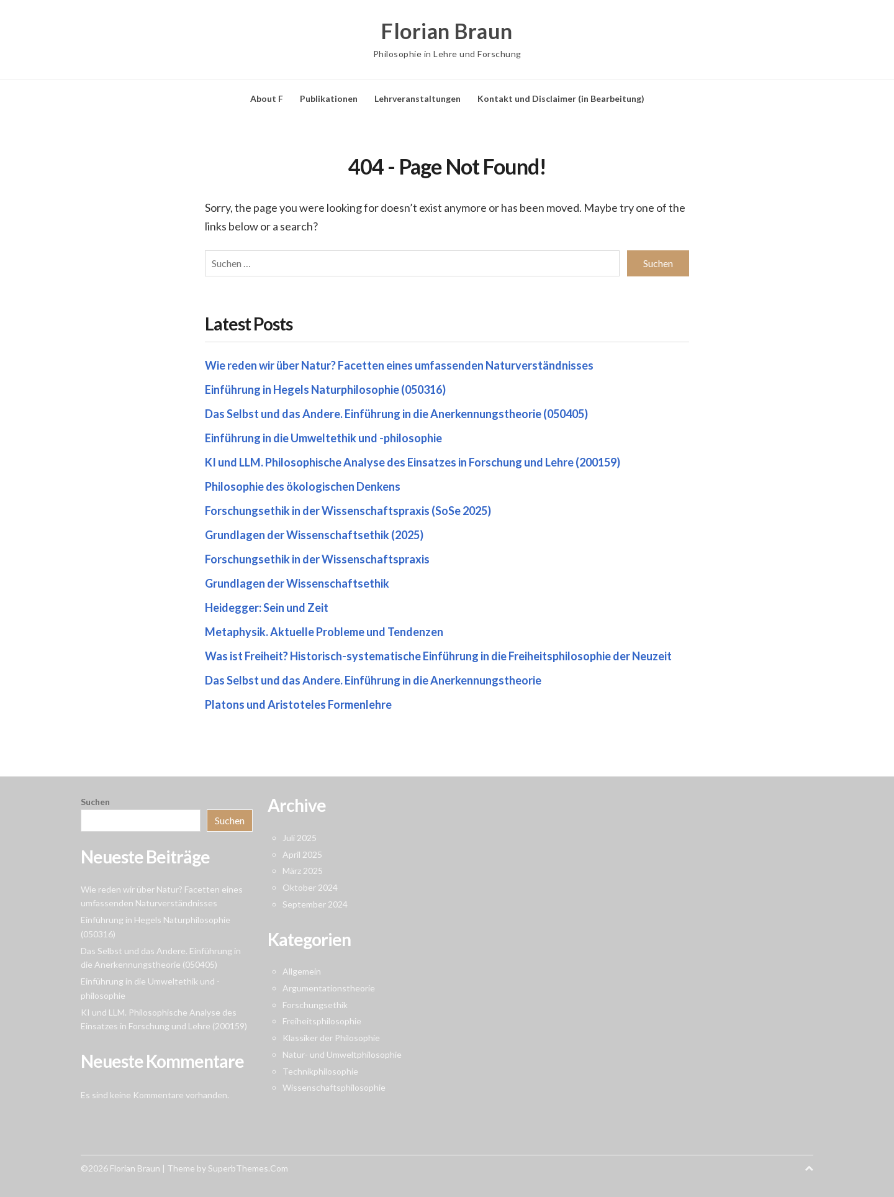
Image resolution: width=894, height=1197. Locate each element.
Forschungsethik (315, 1004)
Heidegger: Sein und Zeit (266, 607)
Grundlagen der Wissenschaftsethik (297, 583)
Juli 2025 (299, 837)
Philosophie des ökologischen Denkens (302, 486)
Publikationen (329, 98)
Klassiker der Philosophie (331, 1037)
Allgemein (301, 971)
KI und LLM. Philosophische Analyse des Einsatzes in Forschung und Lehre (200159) (412, 462)
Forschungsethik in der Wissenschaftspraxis (317, 559)
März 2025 (302, 870)
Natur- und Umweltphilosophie (342, 1054)
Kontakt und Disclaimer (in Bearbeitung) (560, 98)
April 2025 (302, 854)
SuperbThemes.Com (248, 1168)
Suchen (95, 801)
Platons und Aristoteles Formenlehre (298, 704)
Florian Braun (447, 31)
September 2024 (315, 904)
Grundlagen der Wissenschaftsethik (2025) (314, 535)
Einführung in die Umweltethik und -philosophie (323, 438)
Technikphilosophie (320, 1071)
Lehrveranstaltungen (417, 98)
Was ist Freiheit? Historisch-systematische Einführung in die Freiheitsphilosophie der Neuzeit (438, 656)
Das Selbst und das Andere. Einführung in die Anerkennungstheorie (373, 680)
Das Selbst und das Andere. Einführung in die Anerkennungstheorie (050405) (396, 414)
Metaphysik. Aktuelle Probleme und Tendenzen (324, 632)
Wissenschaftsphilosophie (334, 1087)
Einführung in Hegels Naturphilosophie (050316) (325, 389)
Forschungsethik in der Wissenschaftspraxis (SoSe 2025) (348, 510)
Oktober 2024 (310, 887)
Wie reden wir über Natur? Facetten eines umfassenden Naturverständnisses (399, 365)
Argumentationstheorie (328, 988)
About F (266, 98)
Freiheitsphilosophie (321, 1021)
